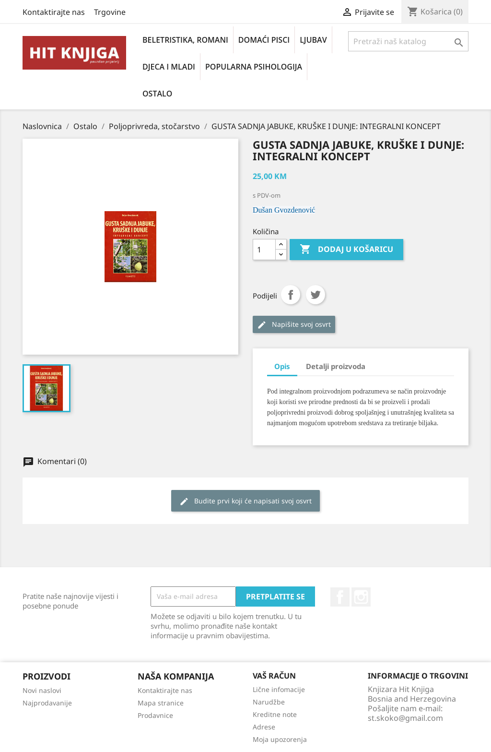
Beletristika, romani (185, 40)
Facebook (340, 597)
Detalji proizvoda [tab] (335, 366)
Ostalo (157, 93)
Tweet (315, 294)
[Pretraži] (408, 41)
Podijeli (290, 294)
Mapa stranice (161, 702)
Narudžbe (269, 701)
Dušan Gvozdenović (284, 210)
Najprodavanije (47, 702)
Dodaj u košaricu (346, 249)
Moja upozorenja (280, 739)
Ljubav (313, 40)
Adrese (264, 726)
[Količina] (264, 249)
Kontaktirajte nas (54, 12)
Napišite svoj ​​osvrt (294, 325)
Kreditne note (275, 714)
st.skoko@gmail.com (405, 718)
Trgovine (110, 12)
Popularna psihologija (253, 66)
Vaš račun (274, 675)
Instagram (361, 597)
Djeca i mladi (168, 66)
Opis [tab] (282, 366)
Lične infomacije (279, 689)
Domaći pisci (264, 40)
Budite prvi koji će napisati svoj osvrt (245, 501)
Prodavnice (155, 715)
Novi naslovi (42, 690)
